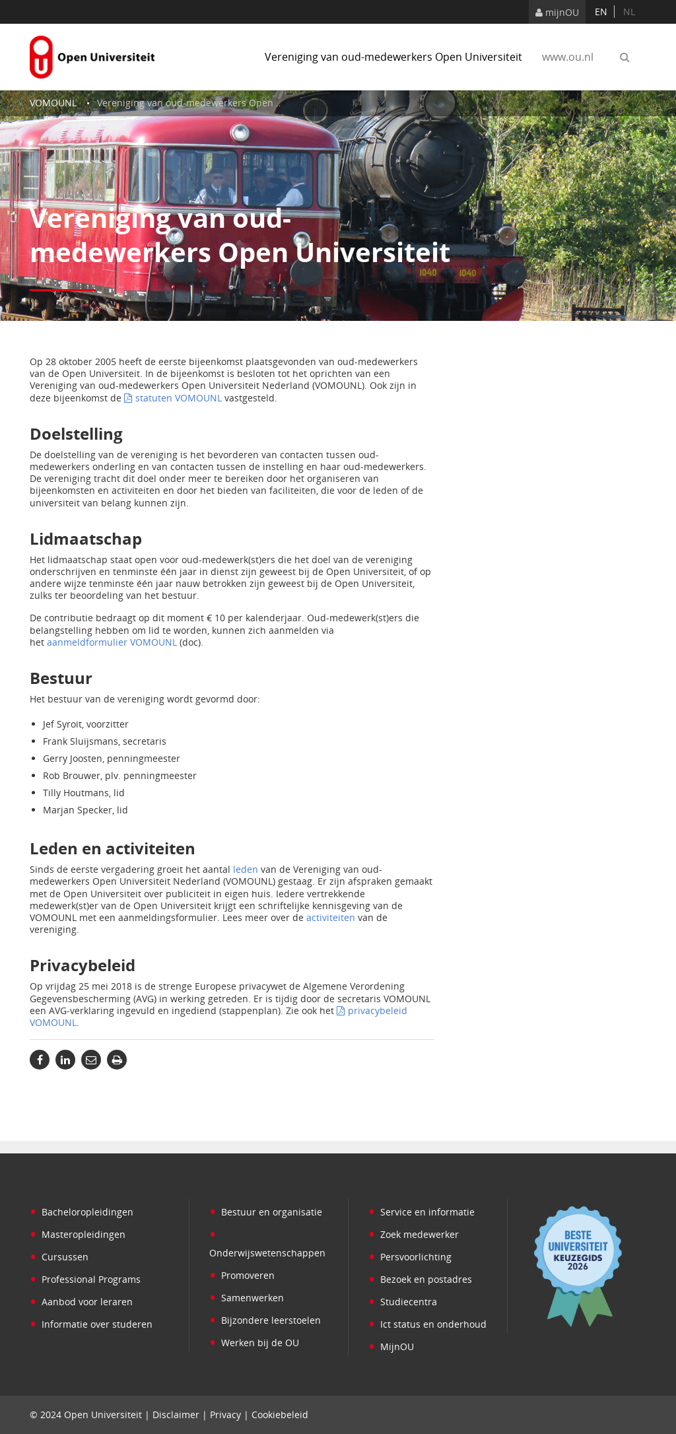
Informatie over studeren (91, 1324)
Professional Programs (85, 1279)
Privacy (225, 1414)
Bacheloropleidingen (81, 1212)
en (601, 11)
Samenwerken (246, 1297)
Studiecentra (402, 1301)
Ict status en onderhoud (427, 1324)
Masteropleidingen (77, 1234)
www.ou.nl (567, 57)
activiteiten (330, 917)
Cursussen (59, 1256)
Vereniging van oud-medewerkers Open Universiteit (393, 57)
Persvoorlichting (410, 1256)
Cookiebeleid (280, 1414)
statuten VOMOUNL (178, 398)
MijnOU (391, 1346)
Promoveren (242, 1275)
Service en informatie (421, 1212)
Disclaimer (175, 1414)
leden (245, 869)
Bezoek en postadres (420, 1279)
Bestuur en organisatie (265, 1212)
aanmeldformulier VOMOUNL (112, 642)
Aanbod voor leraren (81, 1301)
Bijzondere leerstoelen (265, 1320)
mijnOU (557, 12)
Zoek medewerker (413, 1234)
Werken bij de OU (254, 1342)
